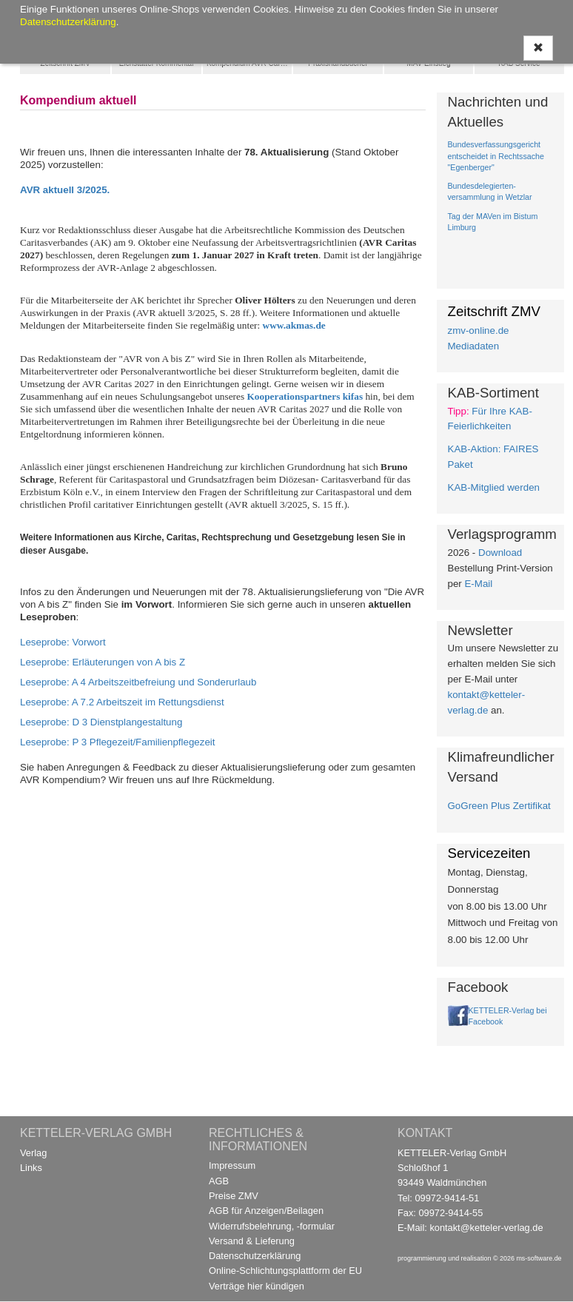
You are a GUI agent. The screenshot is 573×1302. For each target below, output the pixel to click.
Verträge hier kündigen (256, 1286)
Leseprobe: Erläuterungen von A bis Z (102, 662)
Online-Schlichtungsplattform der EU (285, 1270)
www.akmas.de (294, 325)
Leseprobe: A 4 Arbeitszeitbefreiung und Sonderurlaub (138, 682)
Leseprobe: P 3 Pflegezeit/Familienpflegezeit (117, 742)
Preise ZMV (233, 1195)
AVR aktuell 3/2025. (65, 189)
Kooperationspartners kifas (305, 396)
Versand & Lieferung (252, 1240)
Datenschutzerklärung (255, 1255)
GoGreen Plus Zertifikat (499, 805)
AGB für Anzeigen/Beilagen (266, 1210)
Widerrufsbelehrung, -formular (272, 1226)
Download (500, 552)
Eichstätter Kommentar (157, 63)
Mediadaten (474, 346)
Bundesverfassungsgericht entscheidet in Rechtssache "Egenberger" (496, 155)
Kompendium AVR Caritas (249, 63)
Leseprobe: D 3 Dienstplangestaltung (101, 722)
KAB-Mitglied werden (494, 487)
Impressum (232, 1165)
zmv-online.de (478, 330)
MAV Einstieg (428, 63)
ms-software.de (538, 1258)
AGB (219, 1181)
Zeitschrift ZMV (65, 63)
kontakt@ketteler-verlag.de (486, 1227)
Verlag (33, 1152)
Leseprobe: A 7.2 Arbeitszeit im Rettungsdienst (122, 702)
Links (31, 1167)
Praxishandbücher (338, 63)
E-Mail (478, 583)
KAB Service (519, 63)
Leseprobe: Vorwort (63, 642)
